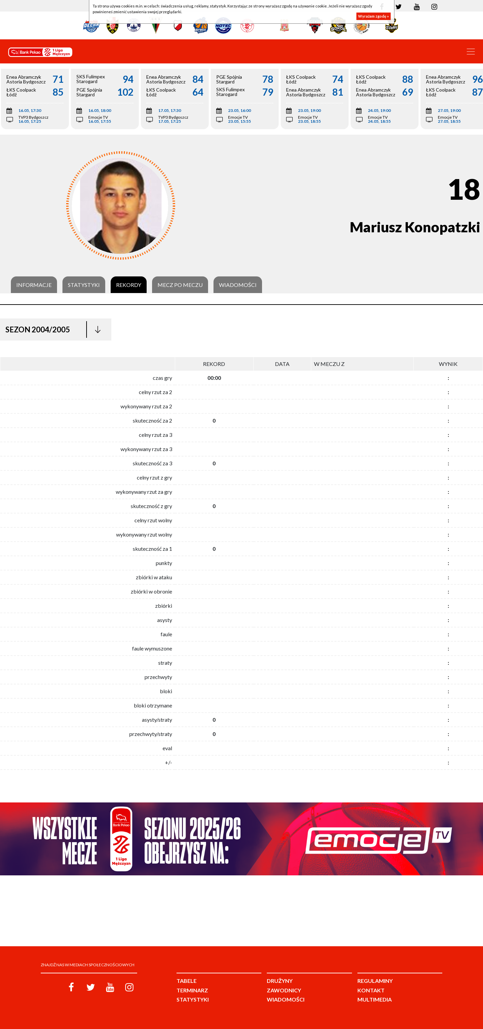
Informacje (34, 285)
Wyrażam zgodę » (373, 16)
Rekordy (128, 285)
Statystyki (84, 285)
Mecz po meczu (180, 285)
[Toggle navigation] (470, 51)
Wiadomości (238, 285)
